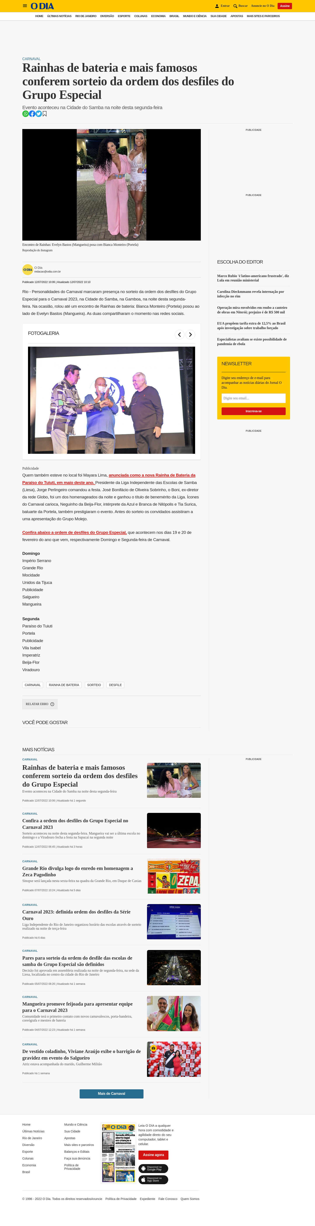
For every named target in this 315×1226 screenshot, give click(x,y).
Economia (158, 16)
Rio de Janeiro (85, 16)
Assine (285, 6)
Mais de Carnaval (111, 1093)
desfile (115, 685)
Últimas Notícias (59, 16)
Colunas (140, 16)
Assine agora (153, 1155)
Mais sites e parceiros (263, 16)
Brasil (174, 16)
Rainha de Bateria (64, 685)
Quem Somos (190, 1199)
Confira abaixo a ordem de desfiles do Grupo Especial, (74, 532)
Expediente (147, 1199)
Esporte (124, 16)
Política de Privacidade (72, 1166)
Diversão (107, 16)
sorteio (94, 685)
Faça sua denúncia (77, 1158)
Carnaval (31, 59)
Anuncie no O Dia (263, 5)
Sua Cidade (219, 16)
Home (39, 16)
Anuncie (96, 1199)
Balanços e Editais (76, 1151)
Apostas (237, 16)
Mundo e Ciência (195, 16)
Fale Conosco (167, 1199)
